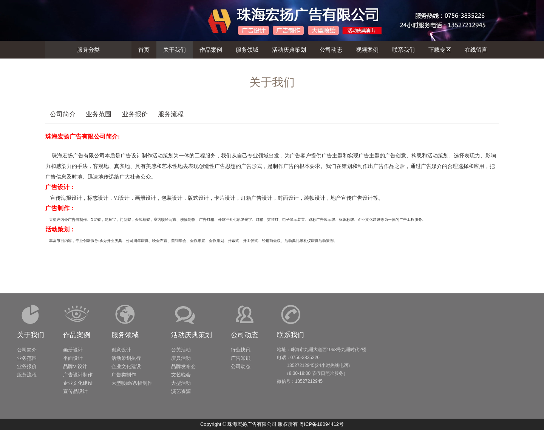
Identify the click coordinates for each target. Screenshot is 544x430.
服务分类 (88, 49)
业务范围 (98, 114)
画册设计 (73, 350)
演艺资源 (181, 391)
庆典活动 (181, 358)
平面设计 (73, 358)
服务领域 (125, 335)
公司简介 (63, 114)
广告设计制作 (78, 375)
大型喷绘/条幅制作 (131, 383)
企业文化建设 (78, 383)
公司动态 (244, 335)
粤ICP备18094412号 (321, 424)
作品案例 (76, 335)
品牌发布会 (183, 366)
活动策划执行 (126, 358)
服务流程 (171, 114)
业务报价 (135, 114)
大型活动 (181, 383)
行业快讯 (240, 350)
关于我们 (30, 335)
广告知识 (240, 358)
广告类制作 (123, 375)
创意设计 (121, 350)
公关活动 (181, 350)
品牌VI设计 (75, 366)
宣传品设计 (75, 391)
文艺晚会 (181, 375)
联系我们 (290, 335)
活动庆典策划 (191, 335)
